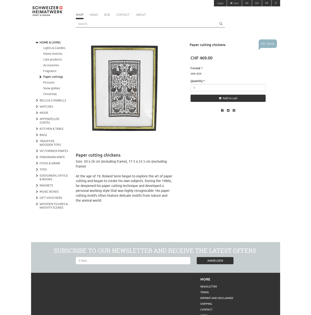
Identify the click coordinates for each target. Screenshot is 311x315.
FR (266, 3)
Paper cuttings (53, 76)
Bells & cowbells (53, 100)
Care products (52, 59)
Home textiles (52, 53)
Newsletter (208, 286)
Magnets (46, 185)
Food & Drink (50, 163)
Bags (43, 135)
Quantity (198, 81)
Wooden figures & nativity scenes (54, 205)
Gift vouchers (51, 197)
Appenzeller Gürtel (49, 120)
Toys (43, 169)
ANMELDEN (215, 260)
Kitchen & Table (52, 128)
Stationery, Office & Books (54, 177)
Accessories (51, 65)
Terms (204, 292)
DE (247, 3)
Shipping (206, 303)
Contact (123, 14)
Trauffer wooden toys (50, 142)
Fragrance (50, 71)
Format (197, 68)
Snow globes (51, 88)
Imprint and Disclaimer (216, 298)
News (94, 14)
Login (220, 3)
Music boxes (49, 191)
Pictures (48, 82)
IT (276, 3)
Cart (234, 3)
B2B (107, 14)
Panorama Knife (52, 157)
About (141, 14)
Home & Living (50, 42)
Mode (44, 112)
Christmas (50, 94)
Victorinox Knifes (54, 151)
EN (257, 3)
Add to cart (228, 98)
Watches (46, 106)
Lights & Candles (54, 48)
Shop (79, 14)
